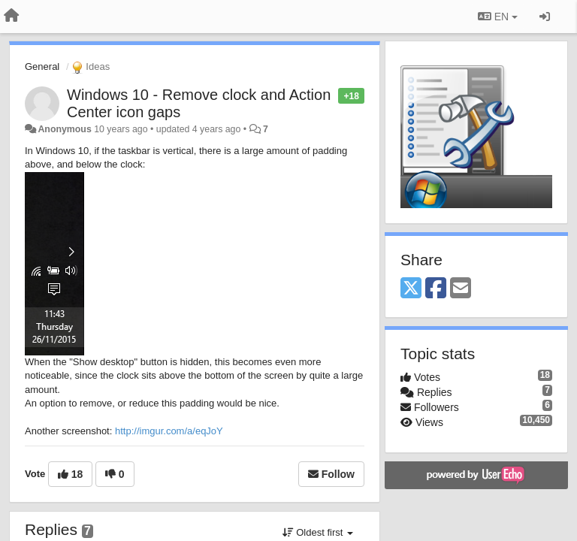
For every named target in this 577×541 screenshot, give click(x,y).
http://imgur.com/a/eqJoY (169, 431)
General (42, 66)
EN (498, 17)
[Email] (460, 289)
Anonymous (64, 129)
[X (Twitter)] (410, 289)
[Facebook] (435, 289)
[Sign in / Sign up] (544, 16)
